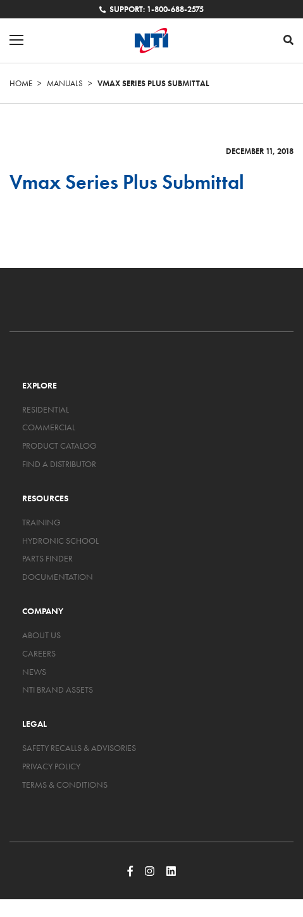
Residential (45, 409)
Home (20, 83)
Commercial (48, 427)
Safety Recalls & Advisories (79, 747)
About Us (41, 635)
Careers (39, 653)
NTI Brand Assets (57, 689)
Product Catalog (59, 445)
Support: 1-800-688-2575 (151, 9)
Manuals (65, 83)
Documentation (57, 576)
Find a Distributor (59, 464)
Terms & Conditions (65, 784)
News (34, 671)
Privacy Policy (51, 766)
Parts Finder (47, 558)
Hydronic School (60, 540)
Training (41, 522)
